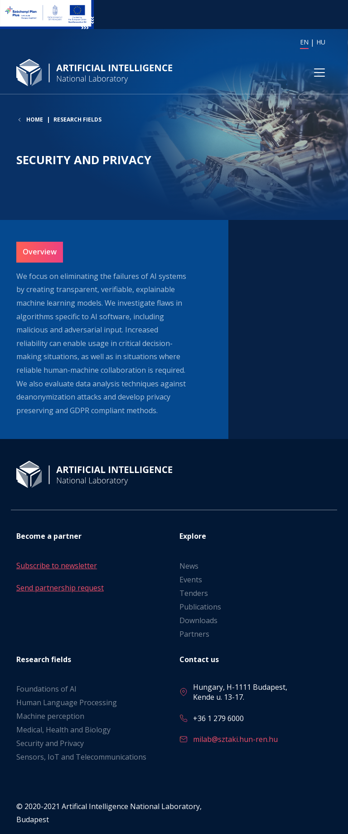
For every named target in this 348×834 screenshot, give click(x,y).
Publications (200, 607)
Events (190, 580)
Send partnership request (60, 588)
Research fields (77, 120)
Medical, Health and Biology (63, 730)
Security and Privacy (50, 743)
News (188, 566)
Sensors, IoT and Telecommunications (81, 757)
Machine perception (50, 716)
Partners (194, 634)
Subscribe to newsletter (56, 566)
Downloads (198, 620)
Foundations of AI (46, 689)
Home (34, 120)
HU (320, 42)
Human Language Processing (66, 702)
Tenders (193, 593)
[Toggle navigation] (319, 73)
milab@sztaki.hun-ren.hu (235, 739)
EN (304, 42)
